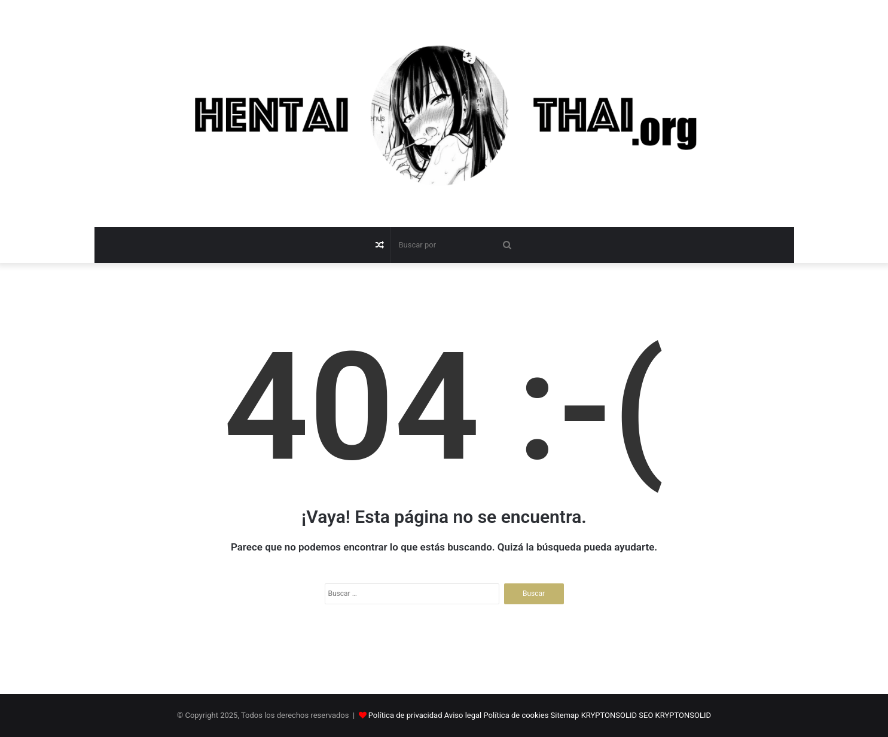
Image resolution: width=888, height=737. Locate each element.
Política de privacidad (405, 715)
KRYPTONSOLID (609, 715)
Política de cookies (516, 715)
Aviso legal (463, 715)
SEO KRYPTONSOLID (675, 715)
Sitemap (565, 715)
